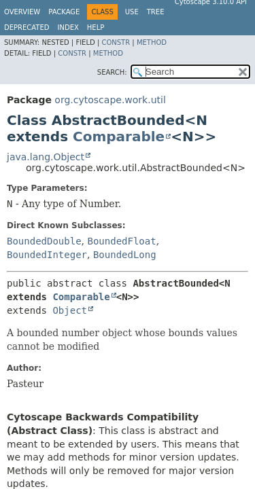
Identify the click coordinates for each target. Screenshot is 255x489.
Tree (156, 12)
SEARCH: (112, 72)
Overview (22, 12)
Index (68, 27)
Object (69, 310)
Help (95, 27)
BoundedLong (124, 254)
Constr (115, 42)
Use (132, 12)
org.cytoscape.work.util (109, 99)
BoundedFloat (121, 241)
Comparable (119, 136)
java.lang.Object (45, 156)
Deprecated (27, 27)
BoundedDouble (44, 241)
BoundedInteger (47, 254)
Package (64, 12)
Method (152, 42)
